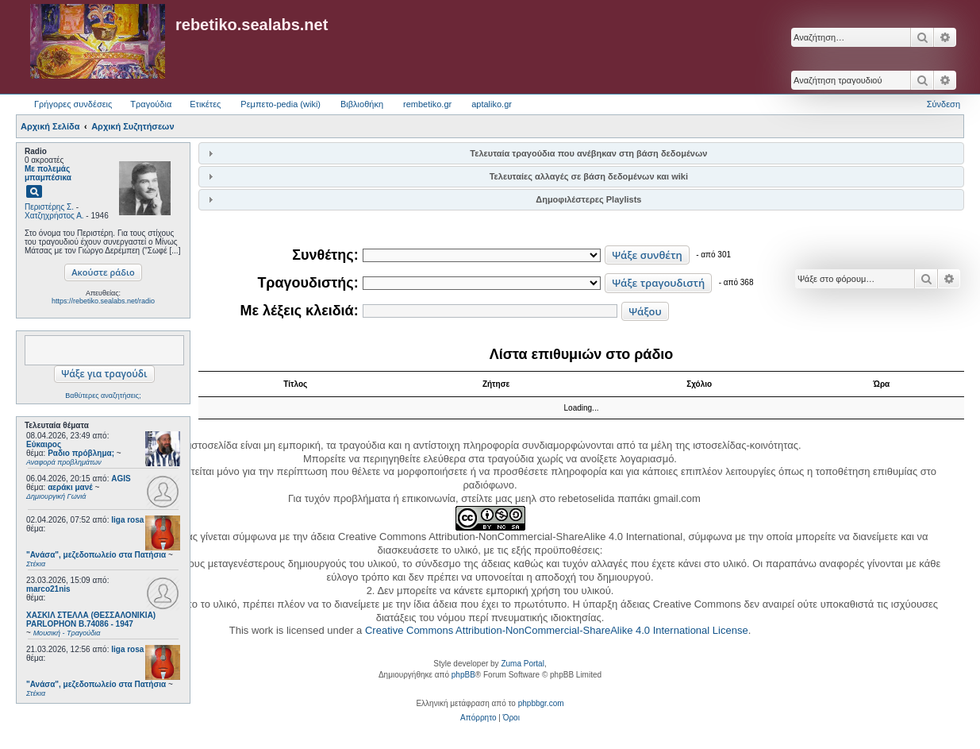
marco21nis (48, 589)
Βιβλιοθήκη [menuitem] (361, 104)
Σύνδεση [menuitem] (943, 104)
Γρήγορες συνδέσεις (73, 104)
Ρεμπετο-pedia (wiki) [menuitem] (280, 104)
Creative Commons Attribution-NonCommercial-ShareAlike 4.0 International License (556, 630)
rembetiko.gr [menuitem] (427, 104)
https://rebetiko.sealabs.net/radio (103, 301)
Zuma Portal (522, 663)
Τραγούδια (150, 104)
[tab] (581, 153)
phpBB (463, 674)
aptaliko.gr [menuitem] (491, 104)
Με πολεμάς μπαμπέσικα (48, 173)
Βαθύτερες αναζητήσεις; (102, 396)
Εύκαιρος (43, 444)
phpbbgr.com (541, 703)
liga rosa (127, 519)
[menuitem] (478, 718)
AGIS (120, 478)
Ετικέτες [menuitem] (205, 104)
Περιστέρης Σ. (49, 207)
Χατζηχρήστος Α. (54, 215)
